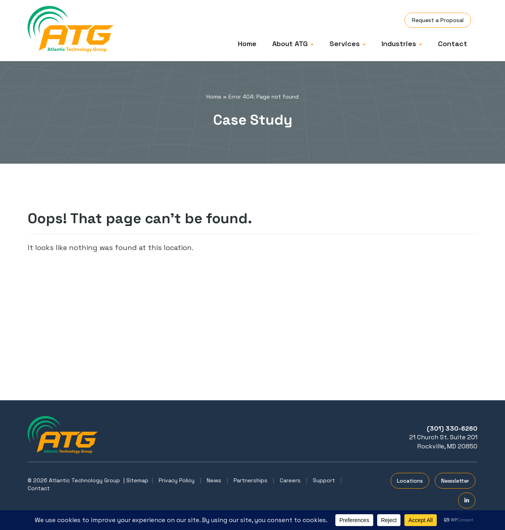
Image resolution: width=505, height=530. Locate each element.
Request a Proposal (438, 20)
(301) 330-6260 (452, 428)
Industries (402, 43)
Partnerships (250, 480)
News (214, 480)
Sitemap (137, 480)
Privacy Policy (177, 480)
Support (324, 480)
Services (347, 43)
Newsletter (455, 480)
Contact (452, 43)
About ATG (293, 43)
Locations (410, 480)
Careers (290, 480)
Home (247, 43)
